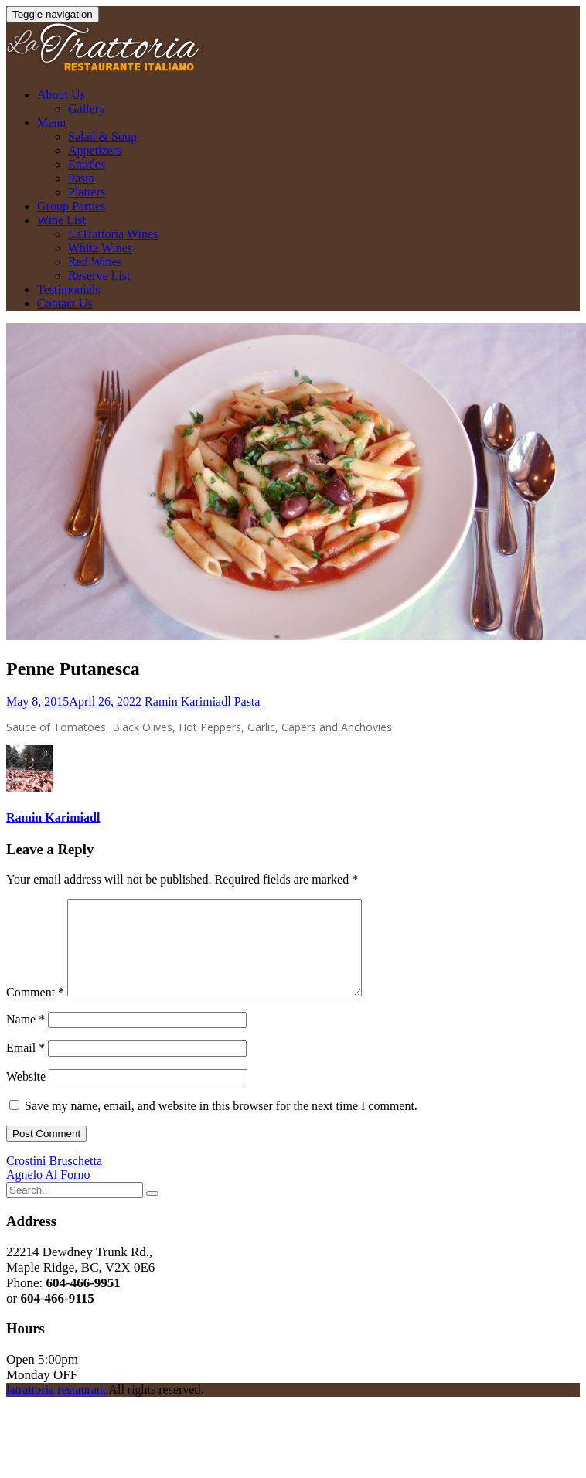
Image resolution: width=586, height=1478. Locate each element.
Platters (86, 192)
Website (26, 1095)
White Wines (100, 247)
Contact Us (65, 303)
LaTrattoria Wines (113, 233)
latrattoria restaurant (56, 1408)
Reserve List (99, 275)
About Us (61, 94)
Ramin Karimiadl (188, 701)
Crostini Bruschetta (54, 1179)
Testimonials (69, 289)
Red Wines (95, 261)
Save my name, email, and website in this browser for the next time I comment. (221, 1124)
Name (25, 1037)
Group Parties (71, 206)
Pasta (81, 178)
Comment (35, 1010)
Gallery (86, 108)
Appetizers (94, 150)
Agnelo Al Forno (48, 1193)
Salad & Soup (102, 136)
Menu (51, 122)
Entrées (86, 164)
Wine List (61, 219)
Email (25, 1066)
